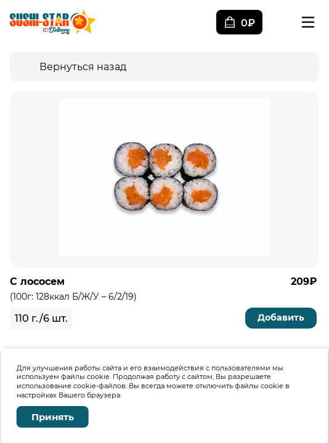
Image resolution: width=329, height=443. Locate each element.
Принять (52, 417)
